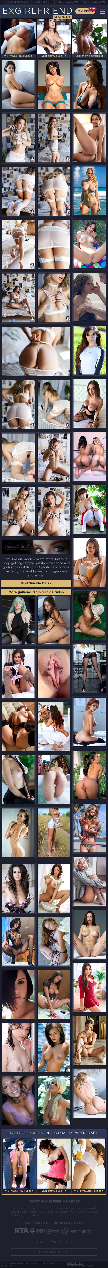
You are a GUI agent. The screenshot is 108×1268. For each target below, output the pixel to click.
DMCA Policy (74, 1264)
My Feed (85, 11)
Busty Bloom (43, 2)
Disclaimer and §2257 (80, 1266)
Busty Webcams (95, 2)
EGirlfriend (37, 13)
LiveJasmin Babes (17, 2)
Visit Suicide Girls (36, 583)
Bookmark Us (54, 1242)
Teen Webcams (69, 2)
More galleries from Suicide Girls (36, 592)
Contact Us (54, 1252)
